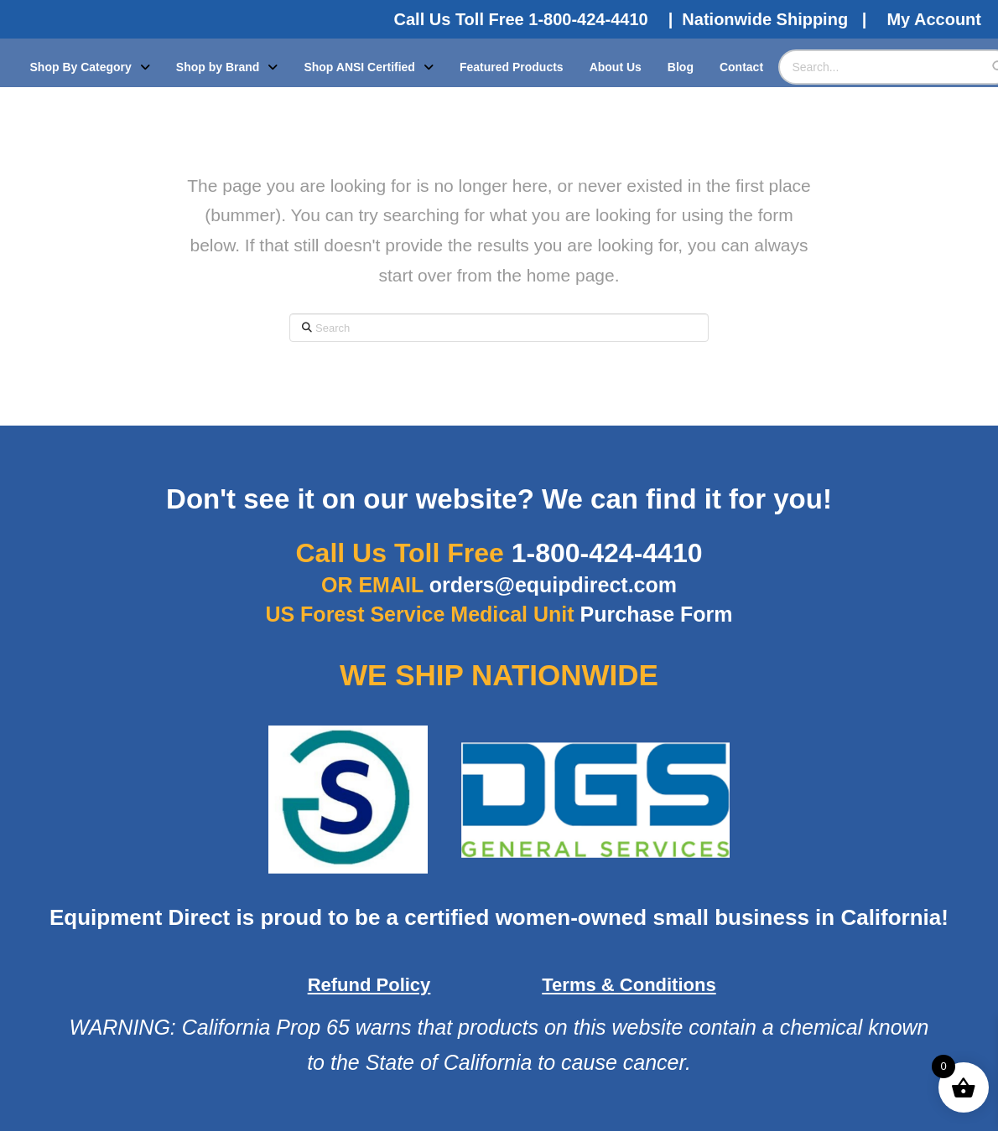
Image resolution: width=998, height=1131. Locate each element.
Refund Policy (369, 984)
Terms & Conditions (628, 984)
